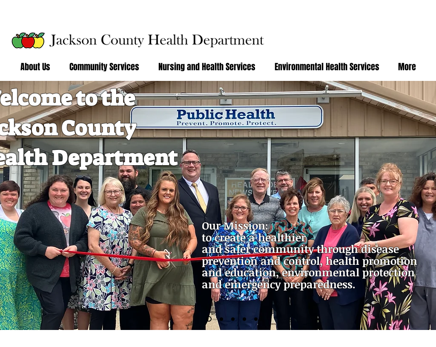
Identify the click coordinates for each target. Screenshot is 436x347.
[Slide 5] (244, 319)
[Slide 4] (233, 319)
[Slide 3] (221, 319)
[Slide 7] (256, 319)
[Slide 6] (209, 319)
